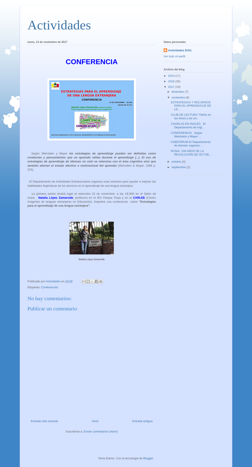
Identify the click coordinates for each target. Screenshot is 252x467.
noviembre (179, 97)
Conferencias (49, 287)
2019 (171, 75)
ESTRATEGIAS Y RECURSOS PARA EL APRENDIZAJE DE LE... (191, 106)
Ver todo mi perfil (174, 56)
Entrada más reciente (44, 421)
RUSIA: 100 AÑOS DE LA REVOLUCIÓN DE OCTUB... (191, 152)
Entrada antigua (142, 421)
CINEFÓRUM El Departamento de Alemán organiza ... (191, 143)
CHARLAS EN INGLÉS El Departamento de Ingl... (188, 125)
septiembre (179, 167)
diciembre (178, 91)
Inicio (95, 421)
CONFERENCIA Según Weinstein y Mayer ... (186, 134)
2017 (171, 86)
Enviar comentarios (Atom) (101, 431)
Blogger (148, 458)
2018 (171, 81)
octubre (177, 161)
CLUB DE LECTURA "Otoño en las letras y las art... (191, 116)
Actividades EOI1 (180, 50)
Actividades (59, 25)
